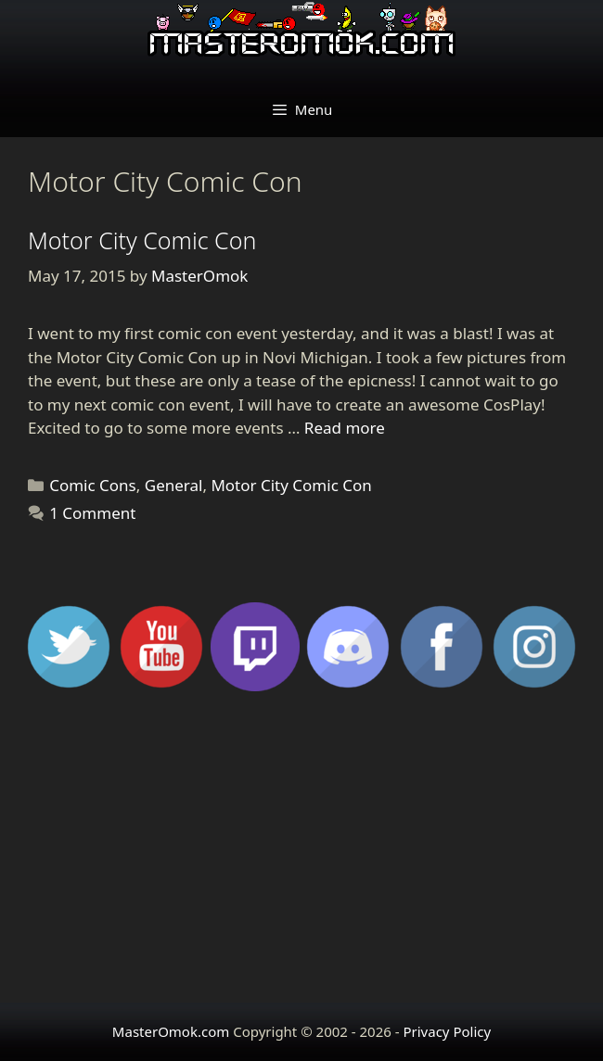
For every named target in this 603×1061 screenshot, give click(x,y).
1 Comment (92, 513)
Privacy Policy (447, 1031)
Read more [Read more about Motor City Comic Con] (344, 427)
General (174, 485)
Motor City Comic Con (142, 240)
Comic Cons (92, 485)
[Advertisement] (301, 854)
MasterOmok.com (170, 1031)
